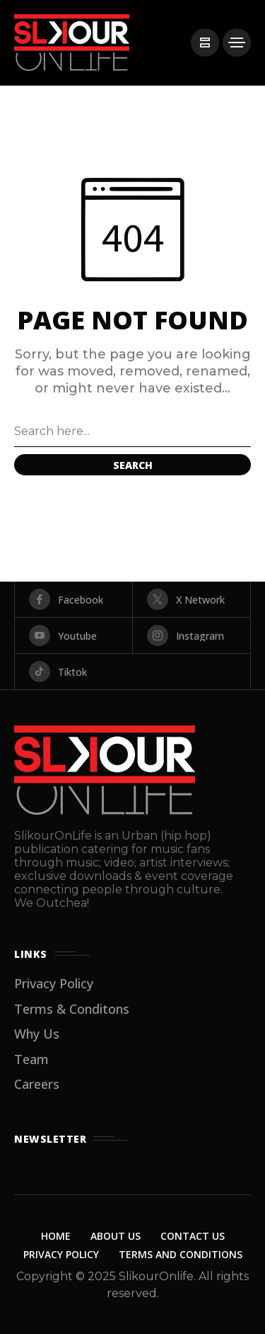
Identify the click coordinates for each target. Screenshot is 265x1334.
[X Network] (191, 599)
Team (31, 1059)
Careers (36, 1083)
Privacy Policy (53, 983)
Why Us (36, 1033)
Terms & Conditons (71, 1008)
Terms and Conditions (180, 1254)
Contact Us (192, 1236)
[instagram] (191, 635)
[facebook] (73, 599)
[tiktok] (132, 671)
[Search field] (132, 431)
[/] (205, 42)
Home (56, 1236)
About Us (115, 1236)
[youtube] (73, 635)
